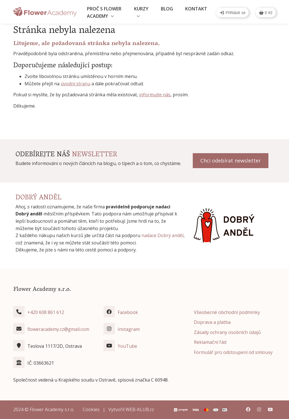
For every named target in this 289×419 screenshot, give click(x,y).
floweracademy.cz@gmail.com (58, 329)
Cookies (91, 409)
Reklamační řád (210, 342)
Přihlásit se (232, 12)
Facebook (128, 312)
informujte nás (154, 95)
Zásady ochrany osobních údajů (227, 332)
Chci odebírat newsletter (230, 160)
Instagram (129, 329)
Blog (167, 9)
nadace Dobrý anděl (162, 235)
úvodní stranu (75, 84)
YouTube (127, 346)
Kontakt (196, 9)
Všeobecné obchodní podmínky (227, 312)
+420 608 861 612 (45, 312)
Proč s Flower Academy (104, 12)
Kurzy (141, 9)
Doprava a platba (212, 322)
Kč (266, 12)
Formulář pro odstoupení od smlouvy (233, 352)
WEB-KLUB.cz (140, 409)
